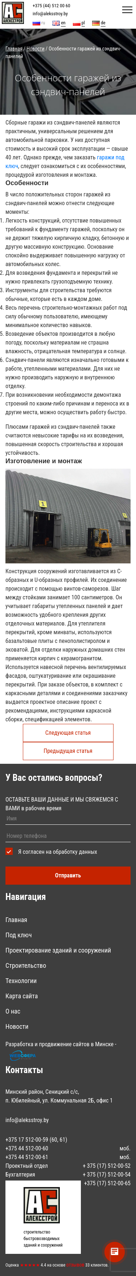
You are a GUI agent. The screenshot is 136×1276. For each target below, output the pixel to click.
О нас (12, 1011)
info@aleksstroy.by (50, 13)
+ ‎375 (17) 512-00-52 (107, 1165)
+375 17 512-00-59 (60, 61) (36, 1139)
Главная (16, 920)
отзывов (75, 1265)
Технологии (21, 980)
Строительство (25, 965)
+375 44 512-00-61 (26, 1157)
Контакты (24, 1070)
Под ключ (18, 935)
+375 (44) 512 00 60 (51, 5)
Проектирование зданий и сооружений (58, 950)
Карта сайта (21, 996)
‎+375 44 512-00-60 (26, 1148)
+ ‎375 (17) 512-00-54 (107, 1174)
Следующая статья (68, 732)
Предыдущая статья (68, 750)
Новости (16, 1026)
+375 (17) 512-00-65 (107, 1183)
